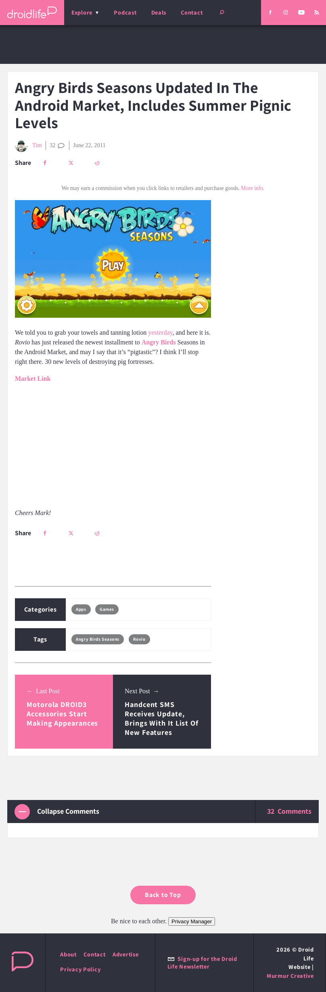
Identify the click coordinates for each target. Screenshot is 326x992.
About (68, 954)
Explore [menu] (81, 12)
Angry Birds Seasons (97, 639)
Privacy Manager (191, 921)
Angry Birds (159, 342)
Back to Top (163, 895)
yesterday (160, 332)
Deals (159, 12)
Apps (81, 609)
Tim (28, 145)
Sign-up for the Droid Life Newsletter (202, 962)
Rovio (139, 639)
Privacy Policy (80, 969)
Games (107, 609)
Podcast (125, 12)
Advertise (126, 954)
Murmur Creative (290, 975)
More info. (252, 188)
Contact (192, 12)
